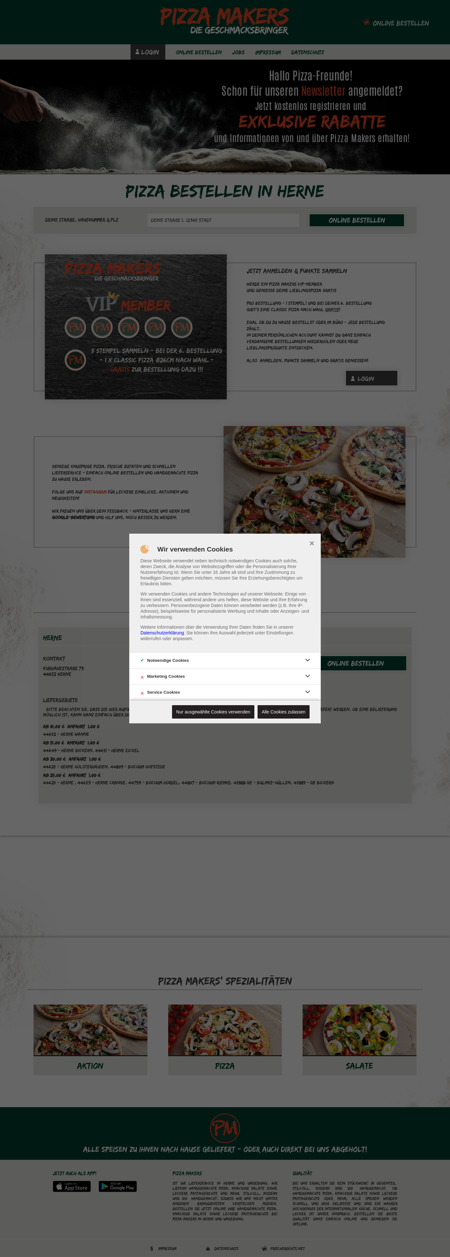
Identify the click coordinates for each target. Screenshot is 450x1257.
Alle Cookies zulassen (283, 711)
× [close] (311, 542)
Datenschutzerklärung (162, 632)
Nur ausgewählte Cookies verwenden (213, 711)
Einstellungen (279, 632)
